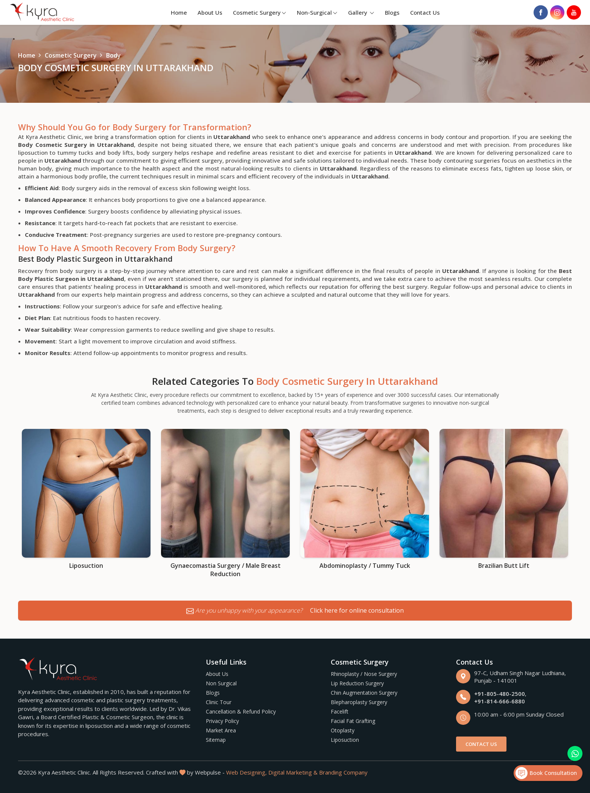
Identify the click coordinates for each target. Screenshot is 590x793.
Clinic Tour (218, 702)
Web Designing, (246, 772)
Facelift (339, 711)
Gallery (361, 12)
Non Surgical (221, 683)
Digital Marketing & (293, 772)
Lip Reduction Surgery (357, 683)
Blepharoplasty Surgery (359, 702)
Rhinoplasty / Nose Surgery (364, 673)
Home (179, 12)
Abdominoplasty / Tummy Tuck (364, 565)
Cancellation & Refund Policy (241, 711)
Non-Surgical (317, 12)
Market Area (221, 730)
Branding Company (343, 772)
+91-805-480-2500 (499, 693)
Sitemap (216, 739)
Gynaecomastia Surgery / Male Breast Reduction (225, 569)
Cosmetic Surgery (259, 12)
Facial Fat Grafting (353, 720)
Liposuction (86, 565)
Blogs (392, 12)
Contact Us (425, 12)
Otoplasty (342, 730)
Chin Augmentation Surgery (364, 692)
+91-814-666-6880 (499, 701)
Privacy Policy (222, 720)
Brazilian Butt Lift (503, 565)
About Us (210, 12)
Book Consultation (546, 773)
